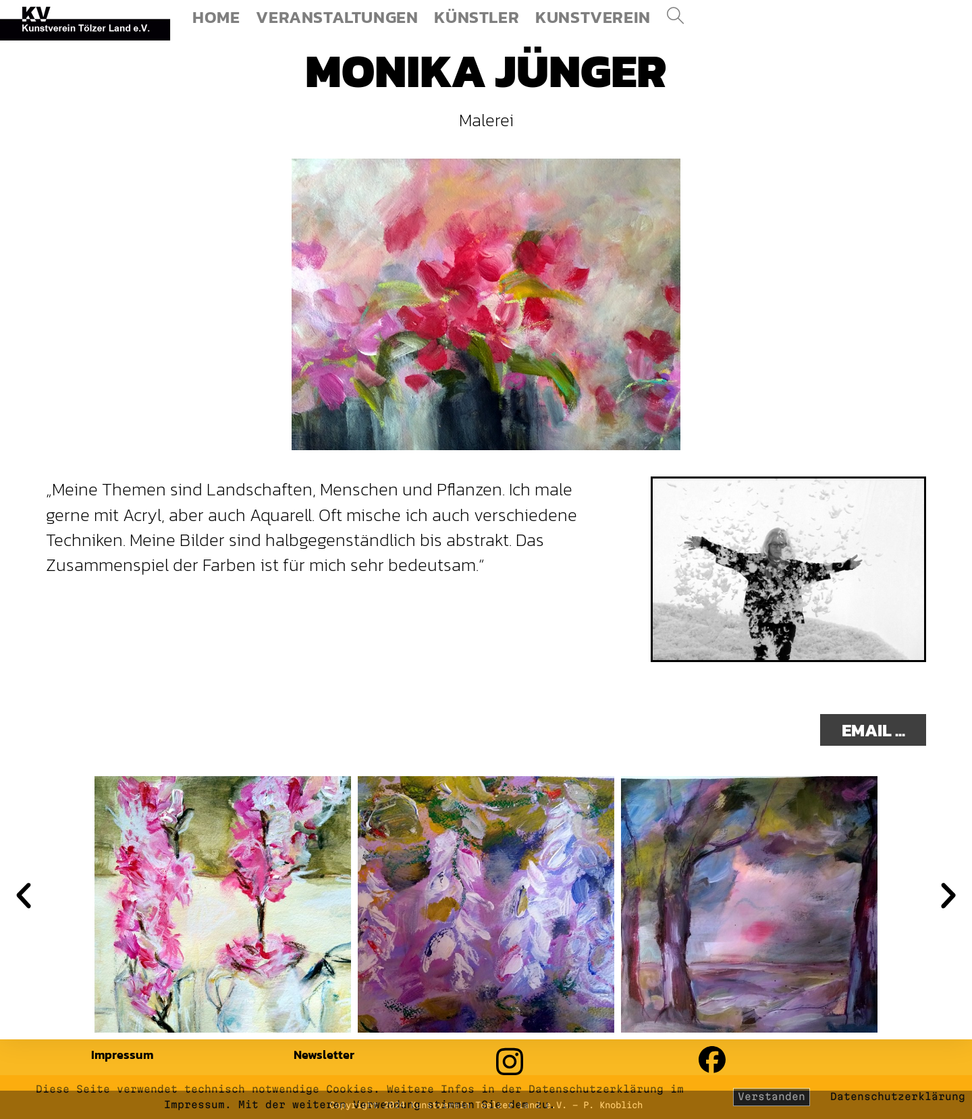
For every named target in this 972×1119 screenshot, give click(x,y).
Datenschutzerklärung (897, 1096)
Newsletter (324, 1054)
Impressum (122, 1054)
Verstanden (771, 1096)
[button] (23, 895)
